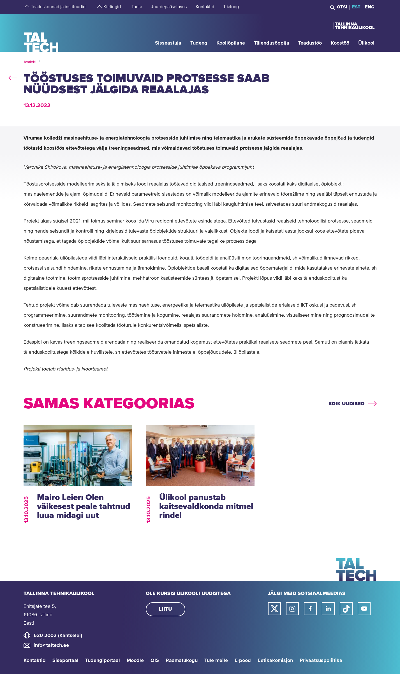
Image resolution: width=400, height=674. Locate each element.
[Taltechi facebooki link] (310, 608)
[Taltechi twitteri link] (274, 608)
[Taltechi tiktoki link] (346, 608)
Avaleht (30, 62)
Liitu (165, 609)
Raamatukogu (182, 660)
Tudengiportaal (102, 660)
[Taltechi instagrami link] (292, 608)
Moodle (135, 660)
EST (356, 7)
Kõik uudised (346, 403)
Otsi (342, 7)
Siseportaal (65, 660)
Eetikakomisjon (275, 660)
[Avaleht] (41, 32)
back (12, 77)
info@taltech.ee (51, 645)
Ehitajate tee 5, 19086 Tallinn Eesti (40, 615)
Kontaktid (35, 660)
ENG (369, 7)
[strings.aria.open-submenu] (26, 7)
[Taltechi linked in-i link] (328, 608)
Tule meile (216, 660)
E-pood (243, 660)
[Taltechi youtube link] (364, 608)
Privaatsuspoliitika (321, 660)
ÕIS (155, 660)
